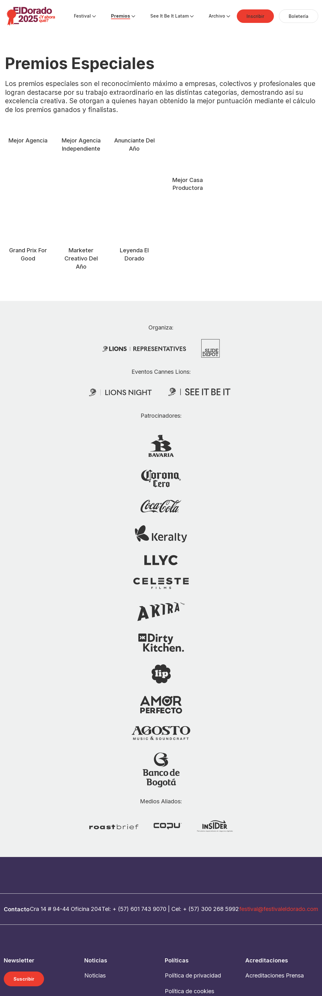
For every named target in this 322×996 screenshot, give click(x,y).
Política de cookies (189, 912)
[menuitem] (82, 16)
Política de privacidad (193, 896)
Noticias (95, 896)
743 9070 (153, 830)
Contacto (177, 928)
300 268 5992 (220, 830)
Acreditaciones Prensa (274, 896)
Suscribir (24, 900)
